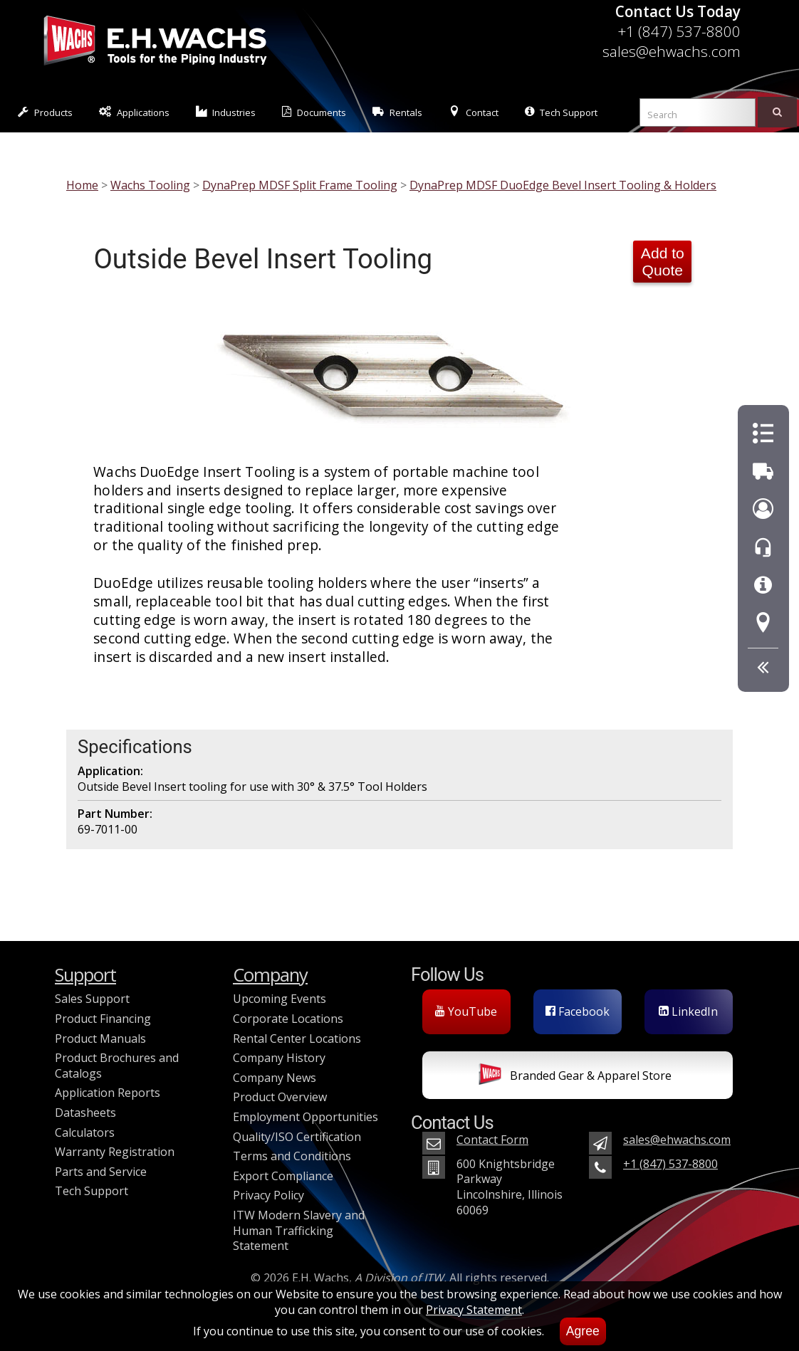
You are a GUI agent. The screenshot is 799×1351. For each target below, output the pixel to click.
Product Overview (280, 1097)
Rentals (397, 112)
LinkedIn (688, 1011)
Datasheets (85, 1112)
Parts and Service (101, 1171)
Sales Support (92, 998)
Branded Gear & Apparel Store (575, 1077)
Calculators (85, 1132)
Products (45, 112)
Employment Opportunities (305, 1117)
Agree (583, 1331)
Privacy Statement (474, 1310)
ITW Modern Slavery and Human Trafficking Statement (299, 1230)
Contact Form (492, 1139)
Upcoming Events (279, 998)
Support (85, 974)
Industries (226, 112)
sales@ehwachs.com (671, 51)
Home (82, 185)
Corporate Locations (288, 1018)
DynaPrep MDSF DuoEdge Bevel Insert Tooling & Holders (562, 185)
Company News (274, 1077)
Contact (473, 112)
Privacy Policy (268, 1195)
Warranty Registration (114, 1152)
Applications (134, 112)
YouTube (466, 1011)
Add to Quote (662, 261)
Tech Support (561, 112)
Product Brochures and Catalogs (117, 1065)
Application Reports (107, 1092)
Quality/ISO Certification (297, 1137)
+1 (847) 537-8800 (679, 31)
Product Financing (103, 1018)
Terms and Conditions (292, 1156)
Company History (279, 1058)
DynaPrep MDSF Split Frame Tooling (299, 185)
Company (270, 974)
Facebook (577, 1011)
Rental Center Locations (297, 1038)
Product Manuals (100, 1038)
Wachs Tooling (150, 185)
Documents (314, 112)
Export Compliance (283, 1176)
